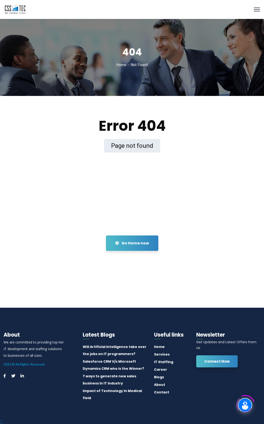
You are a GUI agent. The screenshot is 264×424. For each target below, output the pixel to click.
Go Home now (132, 243)
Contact (161, 392)
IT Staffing (163, 362)
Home (121, 65)
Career (160, 369)
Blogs (159, 377)
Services (162, 354)
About (159, 384)
